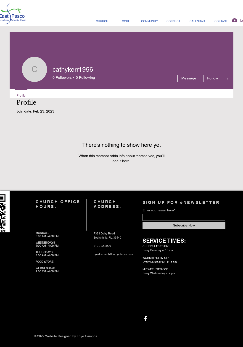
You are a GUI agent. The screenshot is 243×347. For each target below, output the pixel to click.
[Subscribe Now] (184, 225)
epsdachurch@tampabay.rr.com (113, 254)
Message (188, 78)
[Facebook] (145, 318)
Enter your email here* (159, 210)
